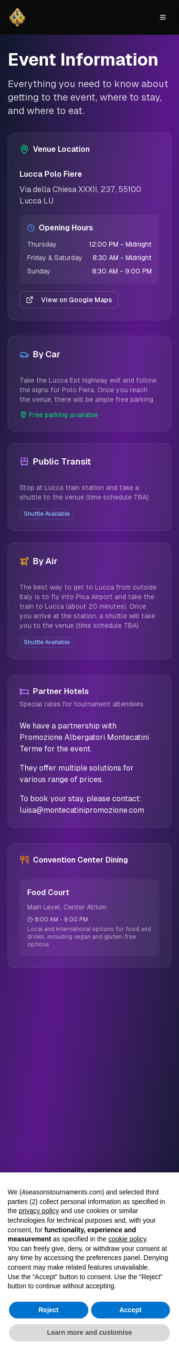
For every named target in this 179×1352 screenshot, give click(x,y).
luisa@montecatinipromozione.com (82, 810)
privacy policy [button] (39, 1211)
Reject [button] (49, 1310)
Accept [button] (130, 1310)
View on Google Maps (69, 300)
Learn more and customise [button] (89, 1333)
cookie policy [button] (127, 1239)
